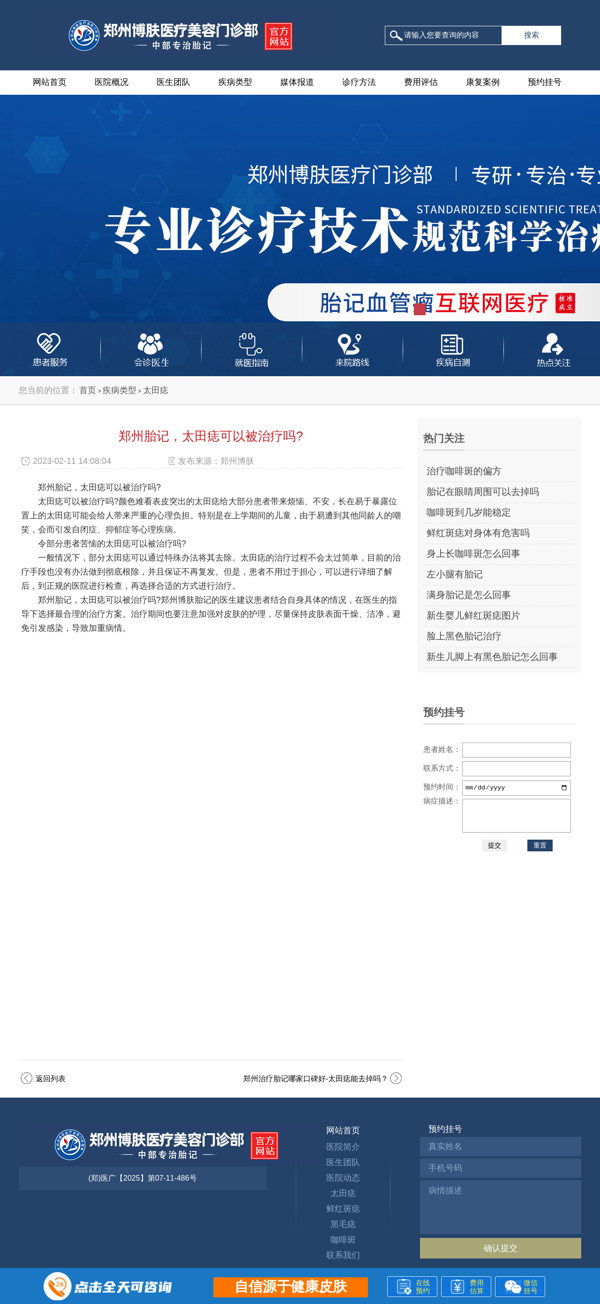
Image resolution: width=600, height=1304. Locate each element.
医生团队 (173, 82)
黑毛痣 (343, 1224)
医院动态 (343, 1178)
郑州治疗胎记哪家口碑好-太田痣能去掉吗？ (315, 1079)
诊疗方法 (359, 82)
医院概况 (111, 82)
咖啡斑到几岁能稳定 (469, 512)
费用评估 (421, 82)
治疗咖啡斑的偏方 (464, 471)
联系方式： (442, 768)
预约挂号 (545, 82)
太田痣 (155, 390)
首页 (87, 390)
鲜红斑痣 (343, 1208)
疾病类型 (235, 82)
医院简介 (343, 1147)
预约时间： (442, 787)
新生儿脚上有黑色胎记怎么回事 (492, 657)
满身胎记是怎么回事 (469, 595)
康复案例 (483, 82)
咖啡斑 (343, 1239)
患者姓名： (442, 749)
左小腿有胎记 (455, 574)
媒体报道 (297, 82)
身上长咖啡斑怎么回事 (473, 553)
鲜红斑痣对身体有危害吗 (478, 533)
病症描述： (442, 801)
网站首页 (50, 82)
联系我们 (343, 1255)
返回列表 (51, 1079)
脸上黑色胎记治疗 (464, 636)
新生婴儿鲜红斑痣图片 (473, 615)
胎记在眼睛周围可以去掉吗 (483, 491)
